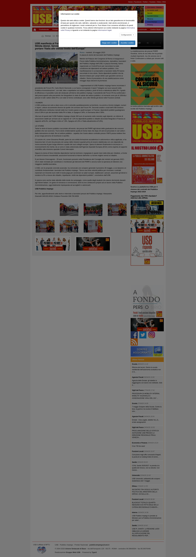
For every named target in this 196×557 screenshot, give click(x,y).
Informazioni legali (105, 30)
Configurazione (126, 35)
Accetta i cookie (127, 43)
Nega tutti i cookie (109, 43)
